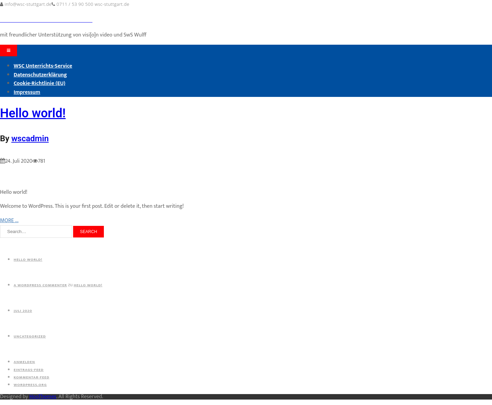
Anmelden (24, 362)
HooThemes (42, 396)
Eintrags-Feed (29, 370)
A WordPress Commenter (40, 285)
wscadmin (30, 138)
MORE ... (9, 220)
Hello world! (33, 113)
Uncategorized (30, 336)
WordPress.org (30, 385)
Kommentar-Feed (32, 377)
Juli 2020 (23, 311)
